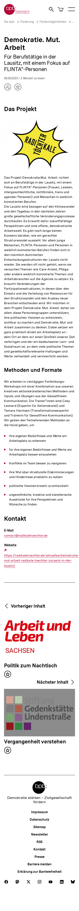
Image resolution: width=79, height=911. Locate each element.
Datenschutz (39, 819)
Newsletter (39, 834)
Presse (39, 857)
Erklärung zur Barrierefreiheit (39, 872)
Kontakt (39, 849)
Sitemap (39, 827)
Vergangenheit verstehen (35, 741)
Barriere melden (39, 864)
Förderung (27, 21)
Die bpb (9, 21)
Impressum (39, 812)
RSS (39, 842)
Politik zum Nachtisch (30, 665)
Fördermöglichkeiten (53, 21)
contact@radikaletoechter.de (26, 536)
